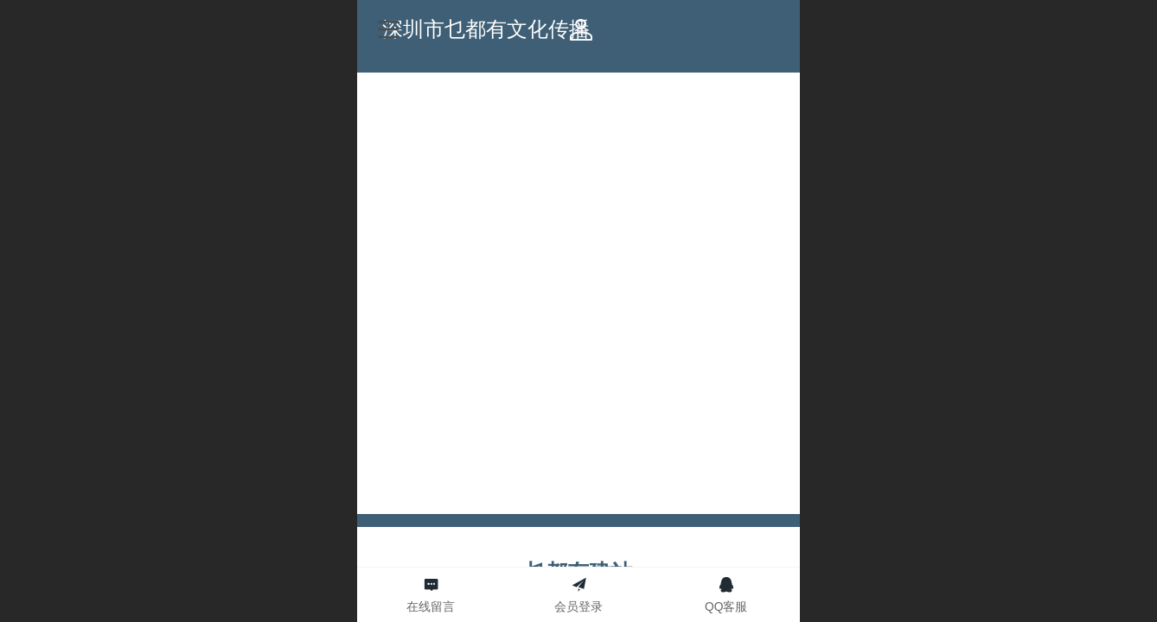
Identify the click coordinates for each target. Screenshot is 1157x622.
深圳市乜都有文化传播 (579, 29)
